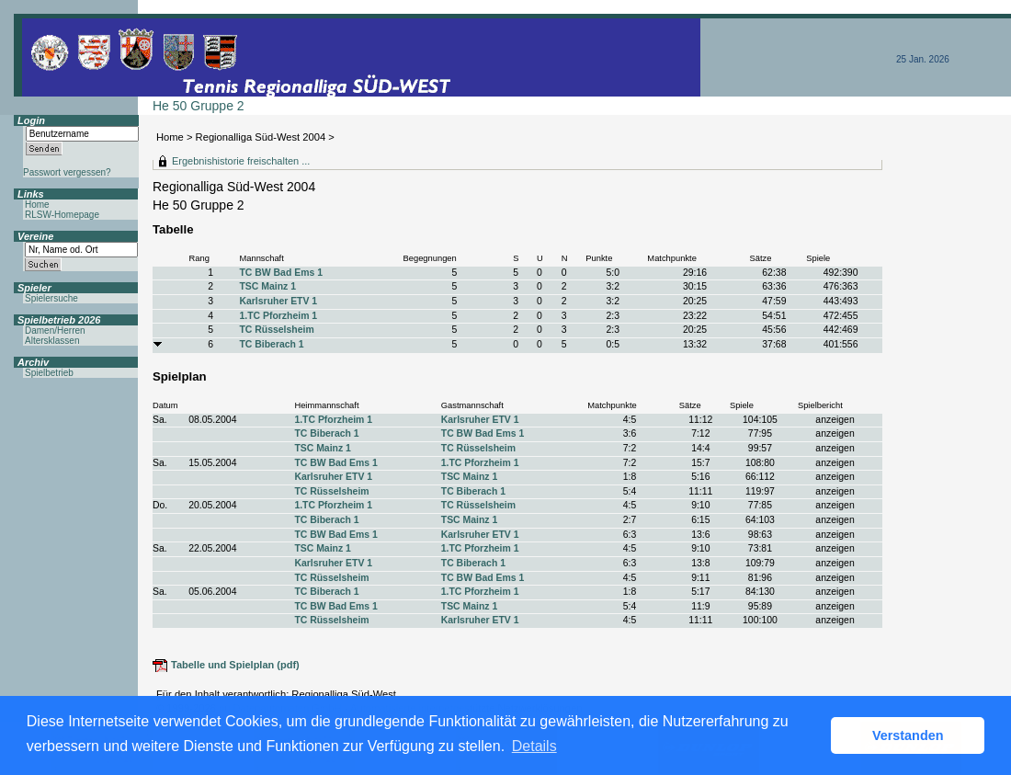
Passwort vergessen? (67, 172)
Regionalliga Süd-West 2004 (261, 136)
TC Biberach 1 (271, 344)
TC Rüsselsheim (276, 330)
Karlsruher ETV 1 (278, 301)
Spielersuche (51, 298)
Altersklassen (52, 341)
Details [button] (534, 746)
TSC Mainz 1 (267, 286)
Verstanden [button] (908, 735)
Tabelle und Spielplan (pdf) (235, 664)
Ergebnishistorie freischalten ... (241, 160)
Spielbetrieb (49, 373)
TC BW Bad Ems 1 (280, 273)
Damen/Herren (55, 330)
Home (170, 136)
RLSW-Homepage (62, 215)
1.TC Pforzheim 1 (278, 316)
